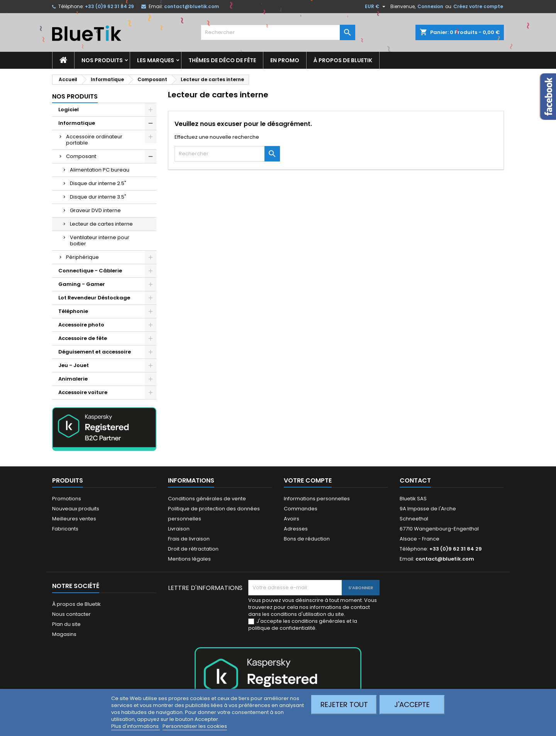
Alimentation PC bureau (99, 169)
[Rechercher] (278, 32)
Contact (415, 480)
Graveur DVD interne (95, 210)
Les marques (155, 60)
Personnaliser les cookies (195, 726)
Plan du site (66, 624)
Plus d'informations (135, 726)
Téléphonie (73, 311)
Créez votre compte (478, 6)
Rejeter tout (344, 704)
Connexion (430, 6)
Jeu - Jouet (73, 365)
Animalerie (73, 378)
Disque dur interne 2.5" (98, 183)
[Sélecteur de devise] (376, 6)
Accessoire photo (81, 324)
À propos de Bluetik (343, 60)
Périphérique (82, 257)
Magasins (64, 634)
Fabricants (65, 528)
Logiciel (68, 109)
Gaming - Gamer (81, 284)
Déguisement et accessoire (94, 351)
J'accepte (412, 704)
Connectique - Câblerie (90, 270)
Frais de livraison (189, 538)
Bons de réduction (307, 538)
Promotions (66, 498)
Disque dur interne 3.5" (98, 197)
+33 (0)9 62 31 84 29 (109, 6)
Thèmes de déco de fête (222, 60)
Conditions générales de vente (207, 498)
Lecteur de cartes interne (101, 224)
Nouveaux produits (75, 508)
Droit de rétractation (193, 548)
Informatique (76, 123)
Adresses (296, 528)
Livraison (179, 528)
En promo (284, 60)
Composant (81, 156)
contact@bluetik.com (191, 6)
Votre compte (308, 480)
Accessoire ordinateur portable (94, 139)
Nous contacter (71, 614)
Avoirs (291, 518)
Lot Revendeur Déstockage (94, 297)
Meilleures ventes (74, 518)
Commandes (300, 508)
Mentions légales (189, 559)
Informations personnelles (317, 498)
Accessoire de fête (82, 338)
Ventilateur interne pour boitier (99, 240)
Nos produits (102, 60)
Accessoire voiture (82, 392)
